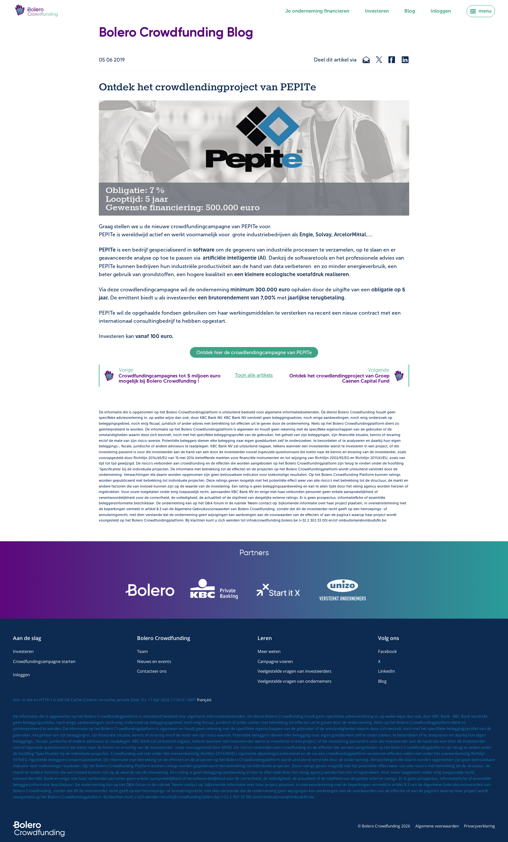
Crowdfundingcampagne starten (44, 661)
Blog (409, 11)
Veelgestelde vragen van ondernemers (294, 681)
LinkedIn (386, 671)
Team (142, 651)
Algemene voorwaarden (437, 826)
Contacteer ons (152, 671)
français (204, 699)
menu (480, 11)
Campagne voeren (275, 661)
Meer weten (269, 651)
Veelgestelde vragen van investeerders (294, 671)
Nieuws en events (154, 661)
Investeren (377, 11)
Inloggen (441, 11)
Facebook (387, 651)
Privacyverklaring (479, 826)
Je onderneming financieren (317, 11)
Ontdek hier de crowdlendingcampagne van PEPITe (254, 352)
